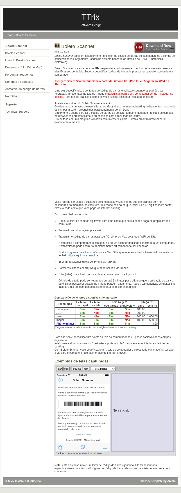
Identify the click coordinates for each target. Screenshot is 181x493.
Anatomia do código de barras (25, 89)
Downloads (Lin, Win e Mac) (23, 67)
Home (9, 35)
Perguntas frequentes (19, 74)
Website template (151, 481)
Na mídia (11, 96)
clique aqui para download (83, 255)
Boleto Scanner (26, 35)
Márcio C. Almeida (29, 481)
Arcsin (171, 481)
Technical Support (17, 111)
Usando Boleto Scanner (20, 60)
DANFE (145, 59)
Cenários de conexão (19, 81)
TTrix (90, 17)
